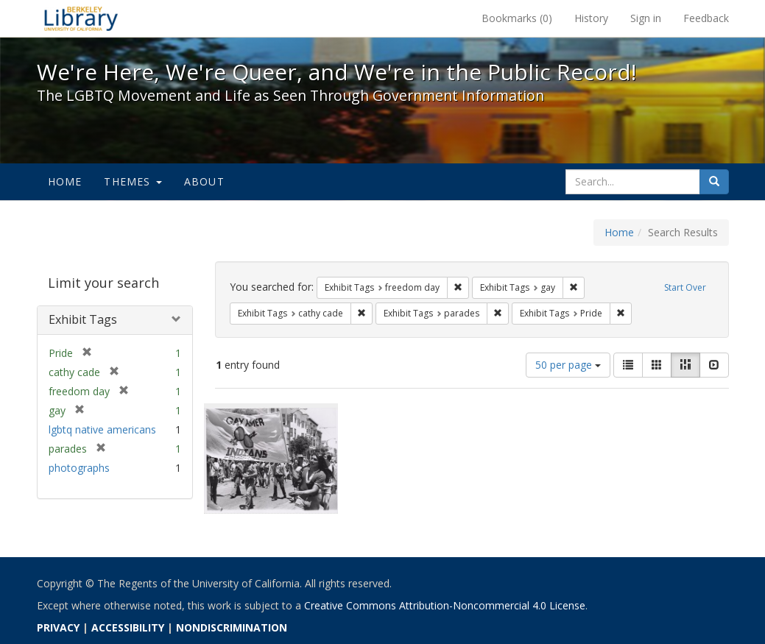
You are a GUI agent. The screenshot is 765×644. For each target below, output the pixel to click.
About (204, 181)
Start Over (685, 287)
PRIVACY (58, 627)
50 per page (568, 365)
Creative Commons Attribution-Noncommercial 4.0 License (444, 605)
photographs (79, 468)
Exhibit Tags (83, 319)
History (591, 18)
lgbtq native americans (102, 429)
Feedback (706, 18)
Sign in (645, 18)
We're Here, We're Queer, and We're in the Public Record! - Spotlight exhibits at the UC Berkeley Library (81, 18)
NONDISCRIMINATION (231, 627)
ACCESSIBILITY (127, 627)
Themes (132, 181)
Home (65, 181)
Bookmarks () (517, 18)
